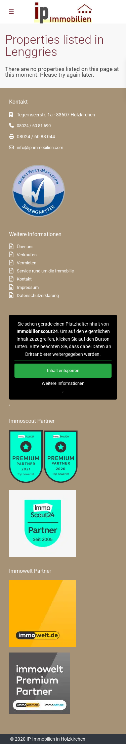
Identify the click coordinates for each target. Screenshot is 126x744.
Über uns (25, 246)
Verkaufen (27, 254)
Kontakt (24, 279)
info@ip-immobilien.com (40, 147)
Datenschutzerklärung (38, 295)
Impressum (28, 287)
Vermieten (26, 262)
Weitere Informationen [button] (63, 383)
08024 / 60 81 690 (34, 125)
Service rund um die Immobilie (45, 270)
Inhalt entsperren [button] (63, 370)
